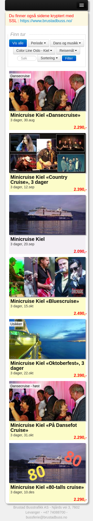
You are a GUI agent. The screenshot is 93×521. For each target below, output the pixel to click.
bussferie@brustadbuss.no (46, 517)
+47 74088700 (54, 512)
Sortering (49, 58)
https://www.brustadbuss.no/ (46, 20)
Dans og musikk (67, 43)
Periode (38, 43)
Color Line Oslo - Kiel (34, 51)
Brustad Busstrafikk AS (31, 507)
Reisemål (68, 51)
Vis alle (18, 43)
